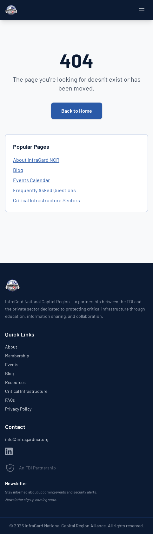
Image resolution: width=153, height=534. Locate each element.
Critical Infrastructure (26, 391)
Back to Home (76, 111)
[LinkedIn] (9, 451)
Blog (18, 170)
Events (11, 364)
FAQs (10, 400)
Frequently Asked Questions (44, 190)
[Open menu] (141, 10)
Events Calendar (31, 180)
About (11, 346)
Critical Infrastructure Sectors (46, 200)
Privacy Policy (18, 408)
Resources (15, 382)
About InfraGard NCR (36, 160)
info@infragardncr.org (26, 439)
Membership (17, 355)
